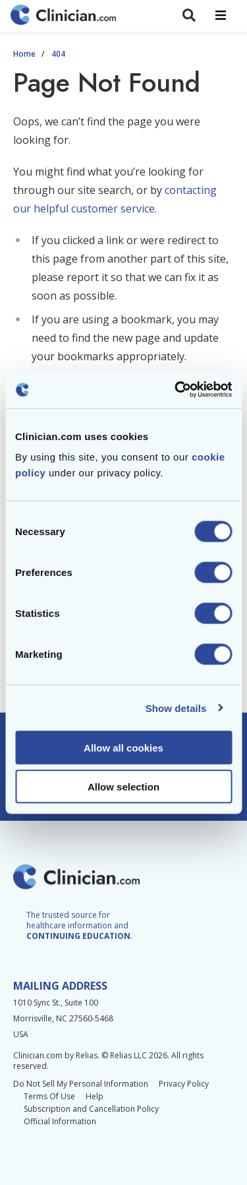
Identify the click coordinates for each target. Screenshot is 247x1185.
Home (24, 54)
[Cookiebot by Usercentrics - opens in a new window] (176, 390)
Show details (176, 707)
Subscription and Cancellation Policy (91, 1108)
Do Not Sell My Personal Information (80, 1083)
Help (94, 1096)
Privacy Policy (184, 1083)
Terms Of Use (49, 1096)
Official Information (60, 1121)
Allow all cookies (123, 747)
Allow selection (123, 786)
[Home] (63, 16)
